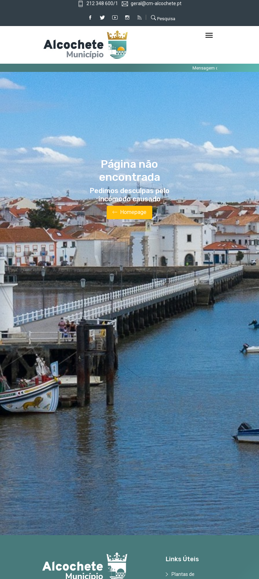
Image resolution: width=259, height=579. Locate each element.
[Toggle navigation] (209, 35)
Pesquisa (163, 18)
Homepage (129, 212)
